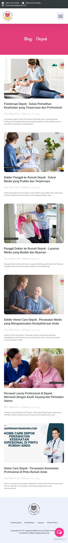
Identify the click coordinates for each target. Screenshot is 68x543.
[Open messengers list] (59, 532)
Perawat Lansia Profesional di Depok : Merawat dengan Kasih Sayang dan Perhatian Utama (34, 397)
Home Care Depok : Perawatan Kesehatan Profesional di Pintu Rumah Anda (31, 470)
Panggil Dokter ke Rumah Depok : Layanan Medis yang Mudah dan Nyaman (31, 250)
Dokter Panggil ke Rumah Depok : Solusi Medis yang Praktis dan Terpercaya (30, 179)
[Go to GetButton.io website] (59, 539)
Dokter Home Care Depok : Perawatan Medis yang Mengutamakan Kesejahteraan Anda (33, 321)
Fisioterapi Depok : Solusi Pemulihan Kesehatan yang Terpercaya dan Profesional (33, 105)
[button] (60, 16)
